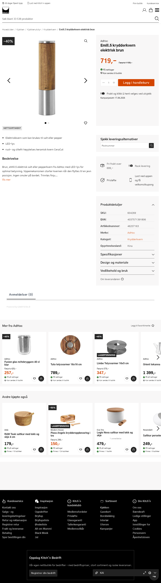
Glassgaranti (74, 520)
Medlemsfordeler (77, 511)
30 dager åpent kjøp (12, 3)
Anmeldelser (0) (21, 294)
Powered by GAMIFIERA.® (18, 306)
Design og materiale (114, 262)
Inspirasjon (41, 507)
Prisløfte (111, 180)
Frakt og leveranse (12, 528)
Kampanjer (106, 528)
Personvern (139, 533)
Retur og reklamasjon (14, 520)
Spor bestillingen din (13, 537)
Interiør (104, 520)
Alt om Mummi (43, 528)
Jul (36, 537)
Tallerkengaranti (76, 524)
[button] (85, 122)
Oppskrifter (41, 511)
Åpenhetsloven (141, 537)
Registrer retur (10, 524)
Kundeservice (153, 3)
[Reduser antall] (103, 82)
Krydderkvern (50, 29)
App (135, 520)
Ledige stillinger (142, 516)
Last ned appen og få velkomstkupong (144, 180)
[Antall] (108, 82)
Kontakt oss (9, 507)
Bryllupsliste (42, 520)
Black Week (41, 533)
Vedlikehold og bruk (114, 270)
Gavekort (105, 511)
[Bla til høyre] (85, 80)
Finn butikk (137, 3)
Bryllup (39, 516)
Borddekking (107, 516)
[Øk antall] (114, 82)
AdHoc (104, 41)
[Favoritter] (34, 378)
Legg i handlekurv (136, 82)
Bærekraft (139, 511)
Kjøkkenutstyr (34, 29)
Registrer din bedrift (43, 573)
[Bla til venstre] (9, 80)
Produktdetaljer (111, 204)
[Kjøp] (41, 378)
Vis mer (6, 179)
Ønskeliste (41, 524)
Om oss (137, 507)
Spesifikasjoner (111, 254)
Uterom (104, 524)
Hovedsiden (8, 29)
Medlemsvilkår (75, 528)
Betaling (7, 533)
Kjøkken (20, 29)
